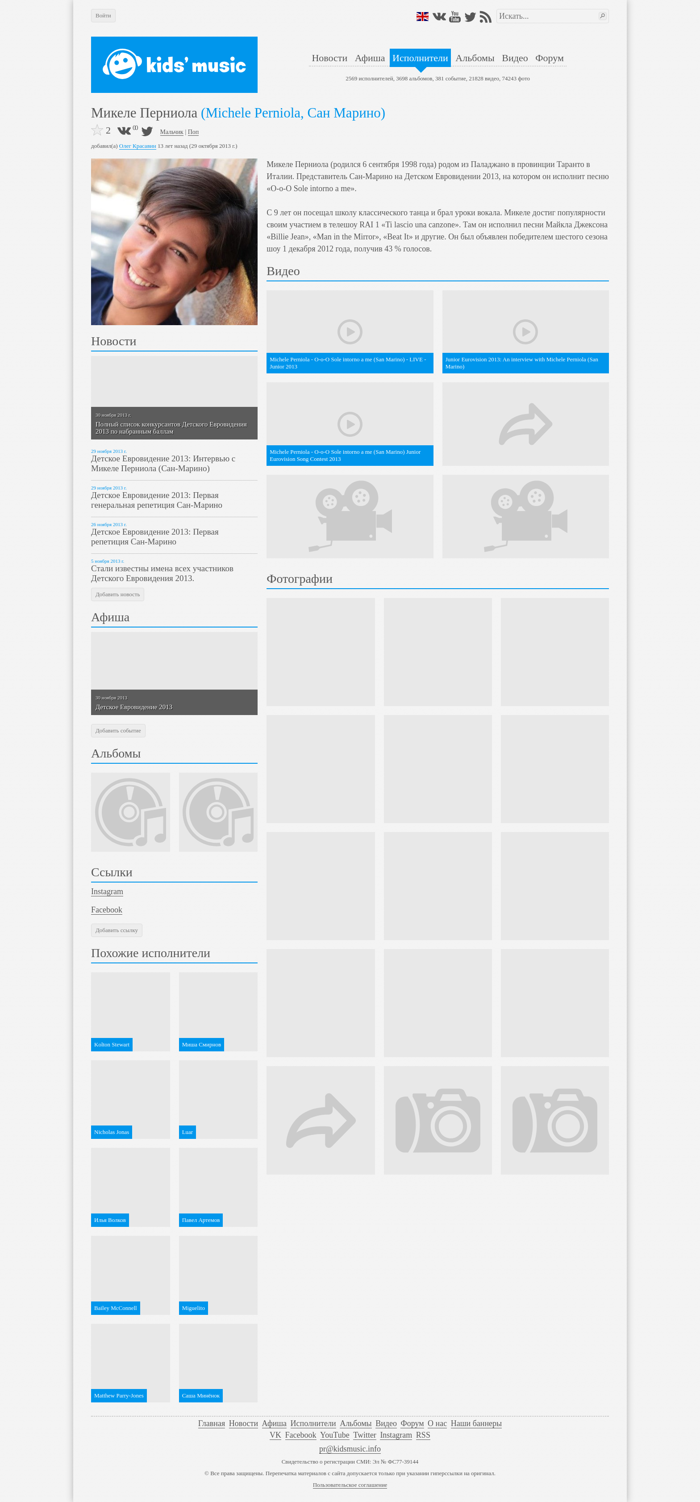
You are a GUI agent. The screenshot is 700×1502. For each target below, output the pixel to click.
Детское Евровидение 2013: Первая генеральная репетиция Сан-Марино (156, 500)
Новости (329, 57)
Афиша (370, 57)
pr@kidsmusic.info (350, 1448)
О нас (437, 1423)
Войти (103, 15)
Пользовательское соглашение (350, 1484)
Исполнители (420, 57)
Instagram (107, 891)
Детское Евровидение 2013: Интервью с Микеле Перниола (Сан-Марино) (163, 463)
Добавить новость (118, 594)
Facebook (106, 909)
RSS (423, 1435)
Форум (549, 57)
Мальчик (171, 132)
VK (275, 1435)
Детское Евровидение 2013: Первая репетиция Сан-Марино (155, 536)
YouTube (335, 1435)
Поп (193, 132)
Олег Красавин (137, 145)
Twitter (364, 1435)
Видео (515, 57)
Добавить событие (118, 730)
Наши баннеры (476, 1423)
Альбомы (474, 57)
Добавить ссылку (117, 930)
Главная (211, 1423)
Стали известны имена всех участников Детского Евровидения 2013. (162, 573)
